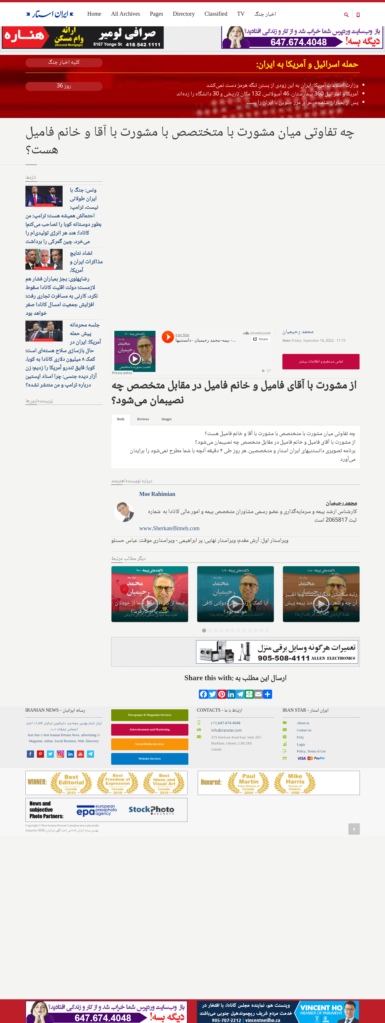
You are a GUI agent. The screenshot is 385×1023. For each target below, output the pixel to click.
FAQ (300, 759)
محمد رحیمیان (298, 353)
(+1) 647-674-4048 (226, 745)
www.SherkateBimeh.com (169, 550)
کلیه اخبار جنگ (64, 84)
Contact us (304, 752)
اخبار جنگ (265, 14)
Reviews (143, 441)
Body (121, 441)
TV (241, 14)
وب (69, 745)
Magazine (35, 763)
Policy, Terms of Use (311, 773)
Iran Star (34, 757)
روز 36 (64, 107)
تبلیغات (61, 751)
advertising (88, 757)
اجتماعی (72, 751)
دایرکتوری (59, 745)
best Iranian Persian (57, 757)
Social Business (65, 763)
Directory (184, 14)
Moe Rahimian (157, 516)
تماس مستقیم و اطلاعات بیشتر (321, 382)
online (48, 763)
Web (81, 763)
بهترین (83, 745)
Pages (156, 14)
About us (303, 745)
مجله (75, 745)
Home (29, 36)
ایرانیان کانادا (44, 745)
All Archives (125, 14)
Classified (215, 14)
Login (301, 766)
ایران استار (95, 745)
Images (167, 441)
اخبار (29, 745)
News (75, 757)
